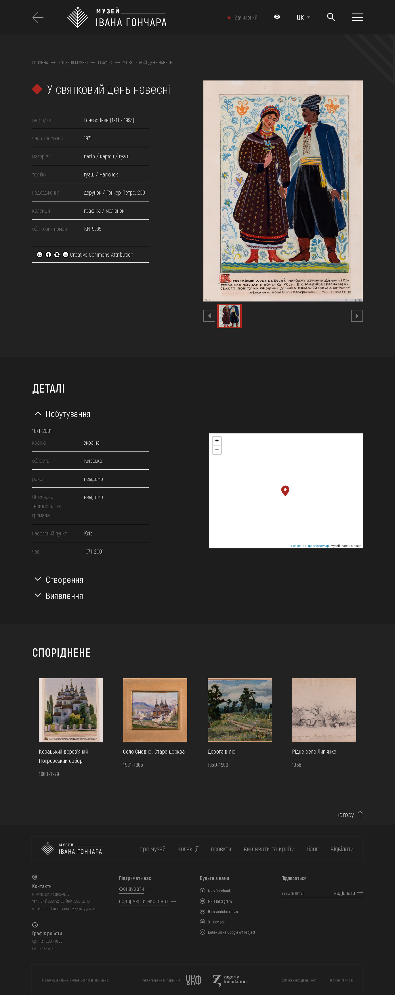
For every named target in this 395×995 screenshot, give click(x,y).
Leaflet (296, 546)
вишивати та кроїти (269, 848)
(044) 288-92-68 (51, 901)
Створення (65, 579)
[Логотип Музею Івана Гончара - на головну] (139, 17)
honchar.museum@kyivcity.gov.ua (69, 908)
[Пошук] (331, 17)
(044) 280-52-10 (78, 901)
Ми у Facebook (219, 890)
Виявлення (64, 595)
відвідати (342, 848)
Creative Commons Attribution (85, 254)
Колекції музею (73, 62)
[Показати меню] (357, 17)
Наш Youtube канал (223, 911)
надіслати (344, 892)
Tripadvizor (216, 921)
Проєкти (221, 848)
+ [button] (217, 441)
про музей (153, 848)
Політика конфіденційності (299, 980)
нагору (345, 814)
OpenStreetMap (318, 546)
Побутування (68, 413)
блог (312, 848)
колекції (188, 848)
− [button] (217, 449)
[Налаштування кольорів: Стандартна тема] (277, 17)
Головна (40, 62)
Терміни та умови (342, 980)
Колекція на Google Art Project (231, 932)
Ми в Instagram (220, 901)
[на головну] (71, 848)
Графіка (105, 62)
